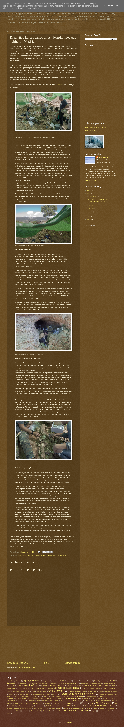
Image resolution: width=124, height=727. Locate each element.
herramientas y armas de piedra (41, 694)
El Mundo (58, 85)
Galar (44, 691)
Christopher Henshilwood (27, 683)
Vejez (110, 711)
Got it (118, 6)
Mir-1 (86, 700)
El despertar (49, 688)
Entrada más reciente (17, 663)
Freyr (33, 691)
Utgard (94, 711)
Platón (69, 706)
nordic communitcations (61, 703)
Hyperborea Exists (91, 130)
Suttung (33, 711)
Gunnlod (11, 694)
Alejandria (18, 681)
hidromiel (54, 694)
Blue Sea (111, 681)
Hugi (40, 696)
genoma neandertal (75, 691)
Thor (44, 711)
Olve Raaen (102, 703)
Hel (16, 694)
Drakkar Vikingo (11, 688)
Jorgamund (58, 698)
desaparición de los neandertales (28, 555)
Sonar (8, 711)
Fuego (39, 691)
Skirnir (88, 708)
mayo (91, 205)
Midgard (56, 700)
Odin (85, 703)
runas (59, 708)
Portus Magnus (78, 706)
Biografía (103, 681)
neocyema (47, 703)
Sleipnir (102, 708)
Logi (18, 700)
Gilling (90, 691)
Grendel (101, 691)
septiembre (93, 196)
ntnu (77, 703)
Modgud (15, 703)
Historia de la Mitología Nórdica (77, 693)
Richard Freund (37, 708)
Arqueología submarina (31, 681)
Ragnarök (112, 706)
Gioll (95, 691)
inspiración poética (91, 696)
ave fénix (75, 681)
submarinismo (16, 711)
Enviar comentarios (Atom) (26, 667)
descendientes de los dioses (74, 685)
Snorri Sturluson (110, 708)
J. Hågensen (24, 552)
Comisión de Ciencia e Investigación (46, 683)
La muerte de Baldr (108, 698)
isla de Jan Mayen (20, 698)
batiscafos (83, 681)
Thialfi (39, 711)
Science (66, 708)
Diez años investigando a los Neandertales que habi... (98, 200)
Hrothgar (34, 696)
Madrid (42, 555)
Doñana (113, 685)
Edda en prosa (39, 688)
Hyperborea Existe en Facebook (95, 127)
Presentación (88, 706)
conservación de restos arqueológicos (91, 683)
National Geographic (25, 703)
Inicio (46, 663)
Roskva (46, 708)
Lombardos (31, 700)
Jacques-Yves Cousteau (36, 698)
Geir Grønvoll (55, 690)
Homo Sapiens (25, 696)
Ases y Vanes (46, 681)
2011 (89, 194)
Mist (96, 700)
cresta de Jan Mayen (110, 683)
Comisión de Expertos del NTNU (68, 683)
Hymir (46, 696)
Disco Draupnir (103, 685)
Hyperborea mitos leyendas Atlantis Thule (62, 696)
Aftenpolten (10, 681)
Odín (91, 703)
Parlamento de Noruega (25, 706)
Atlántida (62, 681)
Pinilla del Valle (61, 555)
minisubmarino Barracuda (71, 701)
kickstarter (85, 698)
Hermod (28, 694)
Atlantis (69, 681)
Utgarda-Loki (102, 711)
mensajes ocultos (47, 700)
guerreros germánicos (111, 691)
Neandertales (50, 555)
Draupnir (20, 688)
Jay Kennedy (48, 698)
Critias (19, 685)
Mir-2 (91, 700)
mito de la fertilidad (105, 700)
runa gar (52, 708)
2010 (89, 216)
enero (91, 212)
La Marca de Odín (95, 698)
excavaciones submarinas (94, 688)
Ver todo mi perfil (90, 180)
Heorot (22, 694)
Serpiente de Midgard (77, 708)
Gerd (84, 691)
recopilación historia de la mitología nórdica (19, 708)
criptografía (12, 685)
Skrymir (95, 708)
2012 (89, 190)
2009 (89, 219)
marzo (91, 209)
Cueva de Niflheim (30, 685)
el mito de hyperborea (67, 687)
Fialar (8, 691)
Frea (28, 691)
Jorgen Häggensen (71, 698)
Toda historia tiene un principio (71, 710)
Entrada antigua (72, 663)
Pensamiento (40, 706)
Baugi (90, 681)
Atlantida (54, 681)
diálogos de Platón (90, 685)
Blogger (69, 722)
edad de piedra (28, 688)
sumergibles (25, 711)
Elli (84, 688)
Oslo (116, 703)
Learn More (108, 6)
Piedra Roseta (50, 706)
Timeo (50, 711)
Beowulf (96, 681)
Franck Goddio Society (18, 691)
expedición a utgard (109, 688)
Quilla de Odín (100, 706)
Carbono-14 (12, 683)
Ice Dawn (79, 696)
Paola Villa (12, 706)
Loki (23, 701)
